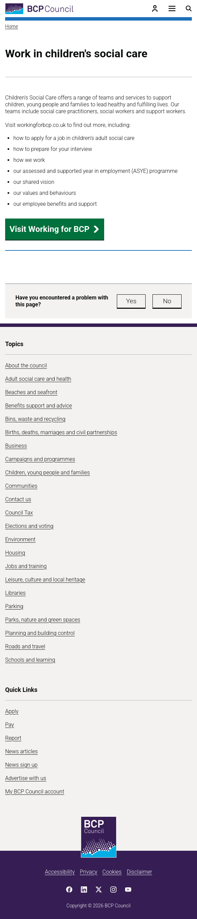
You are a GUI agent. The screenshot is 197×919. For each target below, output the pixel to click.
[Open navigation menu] (172, 8)
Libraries (15, 593)
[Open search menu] (189, 8)
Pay (9, 724)
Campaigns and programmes (40, 459)
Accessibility (60, 872)
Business (16, 446)
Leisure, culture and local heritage (45, 579)
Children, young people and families (47, 472)
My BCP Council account (34, 791)
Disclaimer (139, 872)
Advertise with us (25, 778)
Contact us (18, 499)
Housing (15, 553)
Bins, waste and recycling (35, 419)
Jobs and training (26, 566)
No (167, 301)
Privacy (88, 872)
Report (13, 738)
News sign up (21, 765)
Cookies (112, 872)
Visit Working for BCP (55, 229)
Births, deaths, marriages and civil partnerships (61, 432)
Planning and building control (40, 633)
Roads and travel (25, 646)
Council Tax (19, 512)
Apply (12, 711)
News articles (21, 751)
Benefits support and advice (38, 405)
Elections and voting (29, 526)
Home (11, 26)
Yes (131, 301)
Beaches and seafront (31, 392)
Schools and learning (30, 660)
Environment (20, 539)
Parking (14, 606)
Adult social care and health (38, 379)
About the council (26, 365)
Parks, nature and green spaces (42, 619)
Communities (21, 486)
